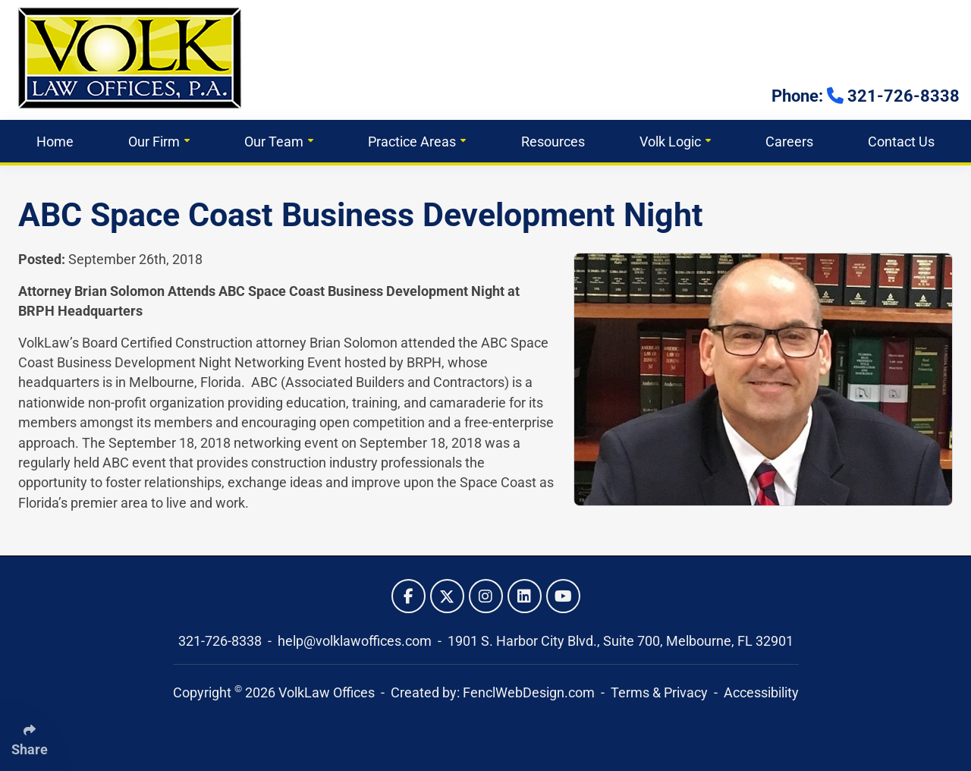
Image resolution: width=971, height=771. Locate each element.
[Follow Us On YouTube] (563, 596)
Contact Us (901, 141)
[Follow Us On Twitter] (447, 596)
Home (55, 141)
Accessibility (761, 692)
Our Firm (159, 141)
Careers (789, 141)
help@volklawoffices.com (356, 641)
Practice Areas (417, 141)
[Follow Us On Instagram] (486, 596)
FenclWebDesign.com (529, 692)
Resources (553, 141)
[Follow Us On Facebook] (408, 596)
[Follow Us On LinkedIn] (524, 596)
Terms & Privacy (659, 692)
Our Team (278, 141)
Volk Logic (675, 141)
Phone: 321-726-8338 (865, 96)
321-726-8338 (221, 641)
